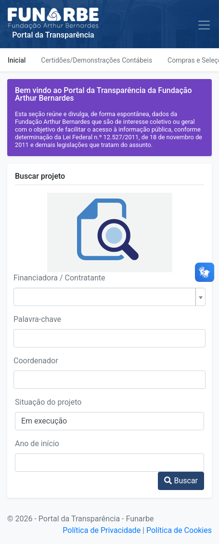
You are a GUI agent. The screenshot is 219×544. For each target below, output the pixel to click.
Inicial (17, 60)
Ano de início (37, 443)
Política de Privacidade (102, 530)
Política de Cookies (179, 530)
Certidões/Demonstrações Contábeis (96, 60)
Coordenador (35, 360)
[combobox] (109, 297)
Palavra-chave (37, 319)
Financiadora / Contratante (59, 277)
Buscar (181, 480)
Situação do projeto (48, 402)
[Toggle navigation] (204, 25)
